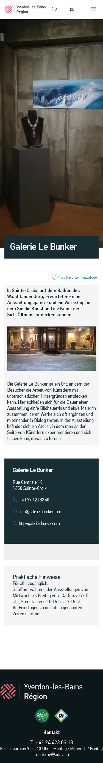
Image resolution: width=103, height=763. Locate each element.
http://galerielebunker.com (39, 524)
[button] (55, 10)
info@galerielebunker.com (40, 512)
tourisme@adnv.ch (51, 755)
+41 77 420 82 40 (34, 500)
